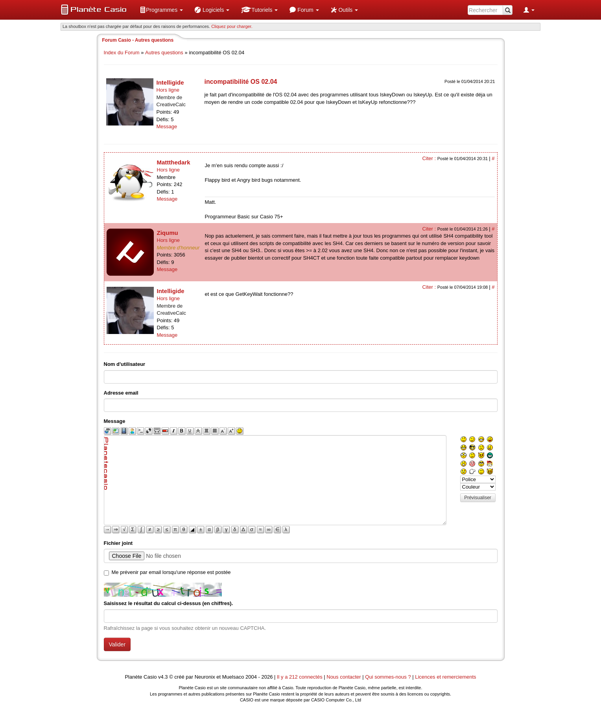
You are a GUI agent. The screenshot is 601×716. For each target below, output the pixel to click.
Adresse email (121, 393)
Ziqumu (167, 232)
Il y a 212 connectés (300, 677)
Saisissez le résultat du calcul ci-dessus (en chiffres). (168, 603)
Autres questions (164, 52)
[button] (161, 10)
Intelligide (170, 82)
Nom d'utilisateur (125, 364)
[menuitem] (161, 10)
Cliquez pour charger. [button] (232, 26)
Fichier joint (118, 543)
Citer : (429, 158)
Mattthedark (173, 162)
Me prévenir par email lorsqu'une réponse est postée (171, 572)
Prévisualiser (477, 497)
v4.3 (163, 677)
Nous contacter (343, 677)
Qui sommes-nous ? (388, 677)
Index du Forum (122, 52)
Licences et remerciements (445, 677)
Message (167, 126)
